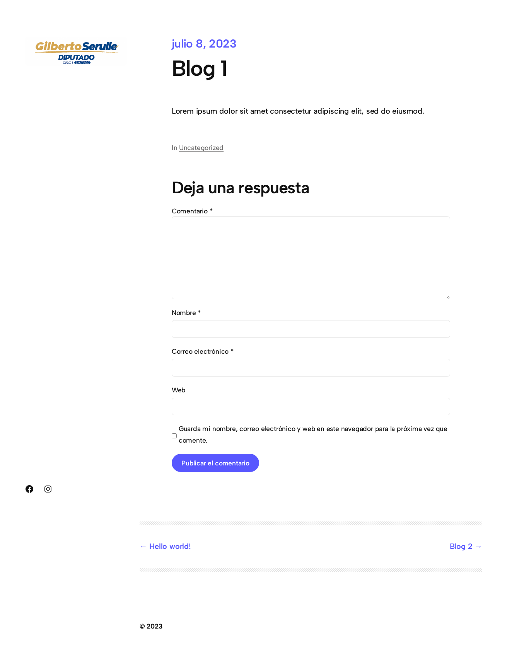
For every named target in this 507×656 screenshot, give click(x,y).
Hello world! (170, 546)
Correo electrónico (203, 351)
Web (178, 390)
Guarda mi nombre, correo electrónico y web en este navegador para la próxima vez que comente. (313, 434)
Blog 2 (461, 546)
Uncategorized (201, 147)
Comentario (192, 211)
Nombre (186, 312)
